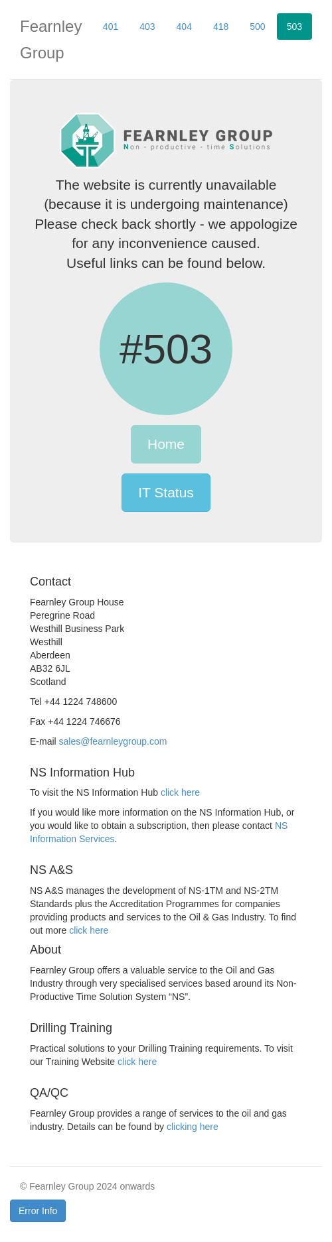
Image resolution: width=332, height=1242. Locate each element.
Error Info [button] (38, 1211)
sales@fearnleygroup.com (113, 741)
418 (220, 26)
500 (257, 26)
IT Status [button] (166, 492)
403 (147, 26)
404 (184, 26)
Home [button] (166, 444)
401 (110, 26)
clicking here (192, 1126)
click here (180, 792)
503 (294, 26)
